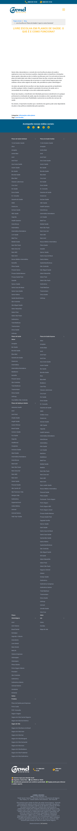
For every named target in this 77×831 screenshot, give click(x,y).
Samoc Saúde (16, 284)
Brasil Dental (15, 629)
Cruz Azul (14, 185)
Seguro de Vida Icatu (18, 731)
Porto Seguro (44, 503)
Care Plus (43, 386)
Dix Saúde (15, 189)
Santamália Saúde (45, 538)
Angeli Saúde (16, 421)
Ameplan (14, 150)
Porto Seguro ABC (45, 506)
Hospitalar (15, 446)
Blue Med (14, 178)
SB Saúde (43, 555)
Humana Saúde (16, 449)
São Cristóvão (16, 301)
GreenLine (15, 206)
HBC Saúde (15, 213)
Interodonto (15, 640)
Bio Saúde (15, 171)
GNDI (13, 203)
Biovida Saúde (16, 175)
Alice (13, 146)
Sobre (42, 622)
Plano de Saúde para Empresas (21, 703)
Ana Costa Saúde (17, 164)
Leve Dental (15, 643)
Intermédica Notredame (19, 231)
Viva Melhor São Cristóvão (20, 400)
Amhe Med (15, 153)
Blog (25, 21)
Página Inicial (17, 21)
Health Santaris (16, 220)
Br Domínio (44, 823)
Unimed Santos (16, 513)
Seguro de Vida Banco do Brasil (21, 728)
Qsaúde (14, 280)
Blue (41, 376)
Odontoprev (15, 661)
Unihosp (14, 333)
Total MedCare (16, 323)
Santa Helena (16, 294)
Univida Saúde (44, 608)
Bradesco (43, 383)
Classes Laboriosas (17, 182)
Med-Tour (14, 238)
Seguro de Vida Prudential (19, 752)
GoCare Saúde (16, 210)
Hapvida (14, 217)
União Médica (16, 506)
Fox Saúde (15, 435)
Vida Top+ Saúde (17, 516)
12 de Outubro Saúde (18, 143)
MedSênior (43, 457)
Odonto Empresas (17, 654)
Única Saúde (15, 330)
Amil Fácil (15, 160)
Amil (13, 157)
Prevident (14, 671)
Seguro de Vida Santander (19, 742)
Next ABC (14, 252)
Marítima (43, 453)
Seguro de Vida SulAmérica (20, 756)
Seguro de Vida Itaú (17, 735)
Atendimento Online (54, 829)
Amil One (43, 358)
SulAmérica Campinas (47, 584)
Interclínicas (15, 224)
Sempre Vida (15, 495)
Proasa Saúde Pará (17, 277)
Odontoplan (15, 657)
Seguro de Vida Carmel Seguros (21, 717)
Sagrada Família (45, 520)
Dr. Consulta (15, 196)
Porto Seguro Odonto (18, 668)
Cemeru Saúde (16, 432)
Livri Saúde (15, 234)
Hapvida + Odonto (17, 636)
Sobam (42, 573)
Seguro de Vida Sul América (20, 720)
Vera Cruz (43, 612)
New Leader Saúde (46, 485)
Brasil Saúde (15, 428)
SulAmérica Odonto (17, 682)
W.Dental (14, 693)
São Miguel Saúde (17, 305)
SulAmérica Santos (46, 587)
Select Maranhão (17, 308)
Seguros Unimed (45, 570)
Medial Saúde (16, 242)
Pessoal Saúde (16, 485)
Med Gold (14, 464)
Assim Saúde (16, 167)
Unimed (14, 509)
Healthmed (15, 442)
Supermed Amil (16, 502)
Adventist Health (17, 407)
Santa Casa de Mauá (18, 287)
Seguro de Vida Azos (18, 745)
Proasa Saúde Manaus (18, 273)
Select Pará (15, 312)
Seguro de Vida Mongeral (19, 738)
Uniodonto (15, 689)
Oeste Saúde (15, 481)
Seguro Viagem (16, 713)
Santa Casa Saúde (17, 291)
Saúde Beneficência (18, 298)
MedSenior (15, 372)
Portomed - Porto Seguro (47, 499)
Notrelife (14, 263)
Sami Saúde (43, 527)
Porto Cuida (15, 706)
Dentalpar (14, 633)
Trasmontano (16, 326)
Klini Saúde (43, 446)
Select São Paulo (17, 315)
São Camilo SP (16, 488)
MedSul (42, 467)
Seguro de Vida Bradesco (19, 749)
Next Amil (14, 256)
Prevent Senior (16, 270)
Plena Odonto (16, 664)
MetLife (14, 650)
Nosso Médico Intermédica (20, 259)
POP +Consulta (16, 710)
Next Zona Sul (16, 249)
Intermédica (15, 227)
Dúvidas (42, 626)
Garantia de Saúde (17, 199)
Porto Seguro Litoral (46, 510)
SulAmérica (15, 319)
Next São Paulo (16, 245)
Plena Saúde (15, 266)
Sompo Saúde (44, 577)
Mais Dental (15, 647)
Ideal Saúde (15, 453)
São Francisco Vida (17, 492)
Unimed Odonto (16, 686)
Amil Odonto (15, 626)
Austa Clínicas (16, 425)
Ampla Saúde (16, 418)
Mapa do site (44, 629)
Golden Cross (44, 415)
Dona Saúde (15, 192)
